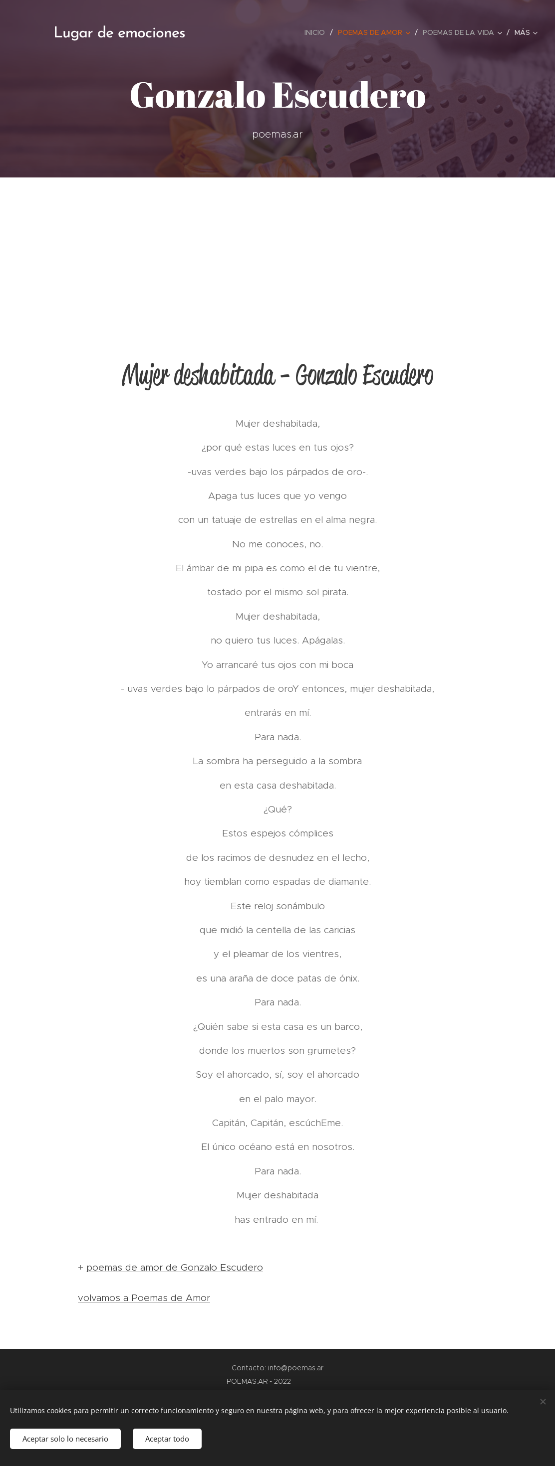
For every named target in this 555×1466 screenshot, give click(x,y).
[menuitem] (317, 32)
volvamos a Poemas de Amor (144, 1297)
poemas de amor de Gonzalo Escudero (174, 1267)
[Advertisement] (277, 252)
